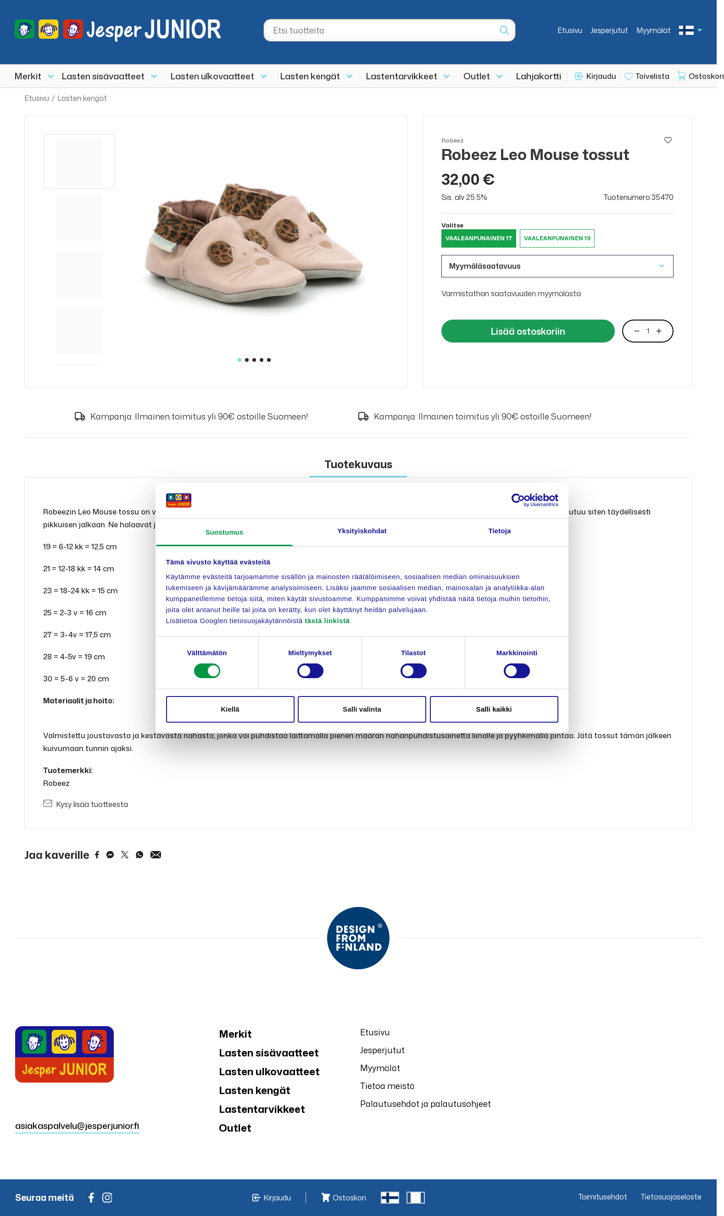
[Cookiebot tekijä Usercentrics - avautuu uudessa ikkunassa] (518, 500)
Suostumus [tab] (225, 532)
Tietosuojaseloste (671, 1197)
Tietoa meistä (387, 1086)
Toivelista (652, 76)
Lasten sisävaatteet (103, 76)
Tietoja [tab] (500, 531)
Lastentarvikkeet (401, 76)
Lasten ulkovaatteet (212, 76)
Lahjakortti (538, 76)
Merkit (28, 76)
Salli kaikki (494, 709)
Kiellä (230, 709)
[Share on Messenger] (110, 854)
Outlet (476, 76)
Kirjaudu (601, 76)
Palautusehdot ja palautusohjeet (425, 1104)
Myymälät (653, 30)
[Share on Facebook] (97, 854)
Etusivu (569, 30)
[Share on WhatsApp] (139, 854)
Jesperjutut (609, 30)
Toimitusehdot (603, 1197)
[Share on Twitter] (124, 854)
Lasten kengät (310, 76)
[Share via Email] (156, 854)
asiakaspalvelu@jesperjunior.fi (77, 1125)
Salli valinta (362, 709)
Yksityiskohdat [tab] (361, 531)
